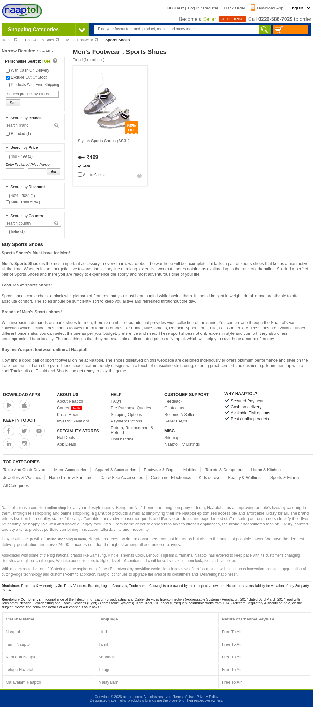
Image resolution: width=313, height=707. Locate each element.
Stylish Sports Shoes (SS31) (104, 140)
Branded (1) (18, 133)
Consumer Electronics (171, 477)
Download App (267, 8)
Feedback (173, 401)
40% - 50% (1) (20, 196)
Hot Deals (66, 437)
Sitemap (172, 437)
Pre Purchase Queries (131, 407)
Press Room (68, 414)
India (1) (15, 231)
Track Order (234, 8)
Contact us (174, 407)
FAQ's (116, 401)
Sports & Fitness (285, 477)
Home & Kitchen (266, 469)
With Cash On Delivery (27, 70)
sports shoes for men (72, 322)
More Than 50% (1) (25, 202)
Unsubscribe (122, 439)
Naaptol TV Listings (182, 444)
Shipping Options (126, 414)
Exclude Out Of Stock (26, 77)
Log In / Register (203, 8)
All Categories (16, 485)
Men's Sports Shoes (21, 263)
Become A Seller (179, 414)
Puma (136, 328)
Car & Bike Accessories (121, 477)
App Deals (66, 444)
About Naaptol (70, 401)
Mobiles (190, 469)
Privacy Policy (207, 696)
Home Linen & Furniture (71, 477)
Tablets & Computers (224, 469)
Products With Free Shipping (32, 84)
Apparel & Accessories (115, 469)
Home (9, 40)
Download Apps (21, 394)
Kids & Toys (209, 477)
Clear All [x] (45, 51)
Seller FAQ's (175, 421)
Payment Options (126, 421)
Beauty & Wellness (245, 477)
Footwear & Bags (42, 40)
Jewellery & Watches (22, 477)
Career (69, 407)
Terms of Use (183, 696)
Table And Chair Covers (24, 469)
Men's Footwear (82, 40)
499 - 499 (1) (19, 156)
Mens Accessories (70, 469)
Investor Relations (73, 421)
